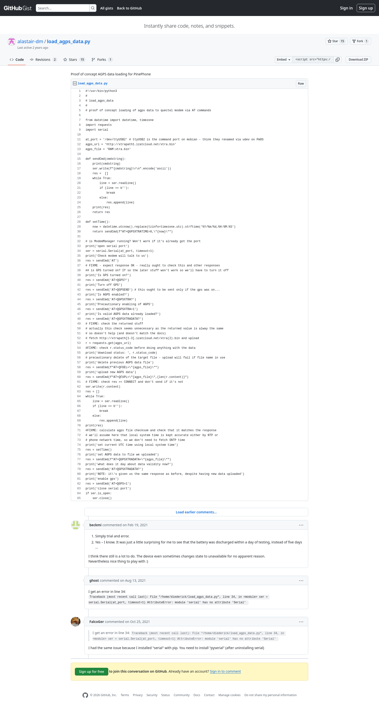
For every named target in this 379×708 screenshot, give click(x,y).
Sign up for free (91, 671)
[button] (337, 59)
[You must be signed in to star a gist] (336, 41)
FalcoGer (96, 621)
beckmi (95, 525)
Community (182, 695)
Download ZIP (358, 59)
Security (152, 695)
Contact (209, 695)
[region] (189, 295)
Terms (125, 695)
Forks (102, 59)
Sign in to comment (225, 671)
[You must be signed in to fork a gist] (360, 41)
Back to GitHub (129, 8)
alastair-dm (30, 41)
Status (165, 695)
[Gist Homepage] (18, 8)
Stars (74, 59)
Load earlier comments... (196, 512)
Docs (196, 695)
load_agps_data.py (68, 41)
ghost (94, 580)
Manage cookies (229, 695)
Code (17, 59)
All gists (106, 8)
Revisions (43, 59)
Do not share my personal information (271, 695)
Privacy (138, 695)
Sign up (366, 8)
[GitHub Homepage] (85, 695)
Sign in (346, 8)
